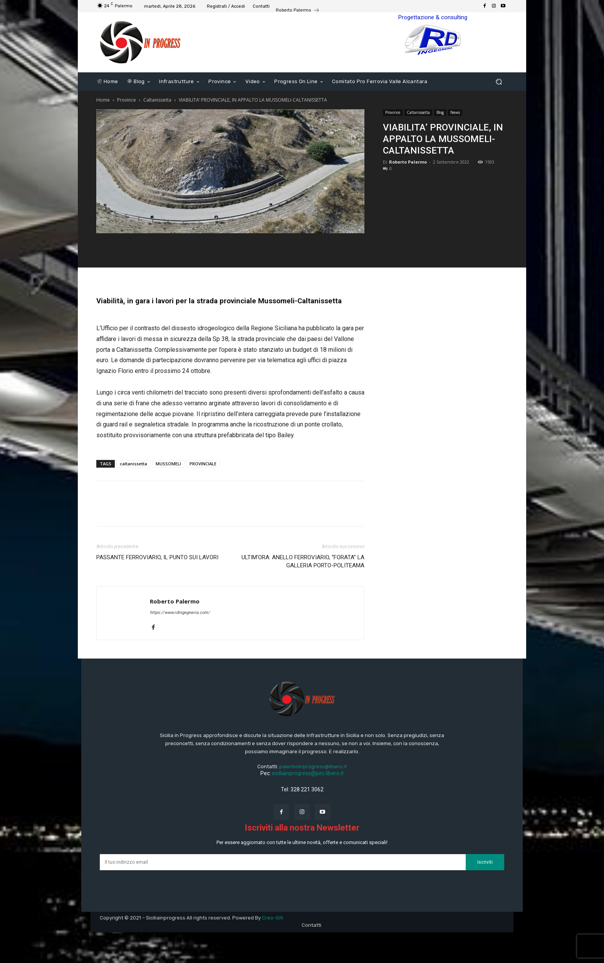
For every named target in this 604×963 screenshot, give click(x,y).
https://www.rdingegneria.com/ (180, 612)
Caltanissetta (157, 100)
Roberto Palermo (408, 162)
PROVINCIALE (203, 463)
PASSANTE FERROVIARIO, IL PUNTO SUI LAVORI (157, 557)
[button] (499, 82)
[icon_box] (298, 11)
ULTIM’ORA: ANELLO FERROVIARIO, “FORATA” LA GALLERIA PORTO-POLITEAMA (303, 561)
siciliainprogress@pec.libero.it (308, 773)
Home (103, 100)
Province (126, 100)
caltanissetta (133, 463)
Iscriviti (485, 862)
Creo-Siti (272, 918)
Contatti (311, 925)
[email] (283, 862)
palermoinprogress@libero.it (313, 766)
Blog (440, 112)
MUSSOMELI (168, 463)
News (455, 112)
